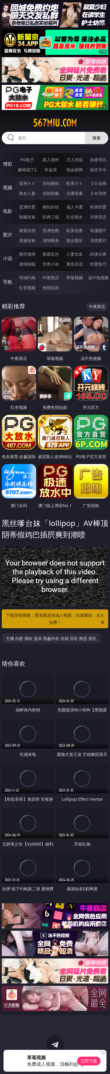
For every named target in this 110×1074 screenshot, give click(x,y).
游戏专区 (98, 159)
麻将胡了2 (27, 169)
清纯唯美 (51, 240)
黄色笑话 (74, 264)
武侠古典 (98, 254)
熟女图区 (74, 240)
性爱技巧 (98, 264)
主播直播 (74, 193)
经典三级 (51, 217)
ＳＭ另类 (98, 193)
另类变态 (98, 217)
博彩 (7, 164)
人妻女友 (74, 254)
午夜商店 (51, 277)
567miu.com (55, 123)
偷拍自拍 (51, 207)
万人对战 (74, 159)
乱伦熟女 (74, 217)
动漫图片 (98, 230)
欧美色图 (74, 230)
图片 (7, 234)
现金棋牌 (74, 169)
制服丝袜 (27, 217)
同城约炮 (27, 277)
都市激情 (27, 254)
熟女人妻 (27, 193)
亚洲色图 (51, 230)
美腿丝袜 (27, 240)
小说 (7, 258)
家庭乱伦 (51, 254)
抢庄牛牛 (98, 169)
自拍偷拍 (51, 183)
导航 (7, 282)
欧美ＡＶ (74, 183)
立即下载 (89, 1061)
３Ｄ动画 (98, 183)
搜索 (96, 138)
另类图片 (98, 240)
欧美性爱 (98, 207)
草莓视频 (74, 277)
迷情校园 (27, 264)
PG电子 (27, 159)
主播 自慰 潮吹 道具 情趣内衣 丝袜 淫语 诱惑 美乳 (51, 638)
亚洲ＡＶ (27, 183)
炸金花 (51, 169)
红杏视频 (27, 287)
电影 (7, 211)
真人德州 (51, 159)
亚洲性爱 (27, 207)
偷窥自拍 (27, 230)
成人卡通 (74, 207)
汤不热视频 (98, 277)
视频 (7, 187)
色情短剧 (51, 287)
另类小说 (51, 264)
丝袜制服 (51, 193)
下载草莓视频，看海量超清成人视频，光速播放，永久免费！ (56, 619)
